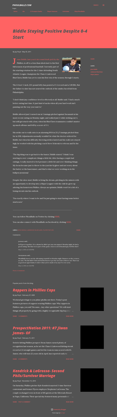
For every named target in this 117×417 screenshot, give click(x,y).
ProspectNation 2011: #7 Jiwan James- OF (40, 330)
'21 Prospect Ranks (35, 11)
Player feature (94, 74)
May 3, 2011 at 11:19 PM (26, 250)
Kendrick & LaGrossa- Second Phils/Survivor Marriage (38, 373)
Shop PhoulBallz (78, 11)
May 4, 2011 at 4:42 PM (26, 266)
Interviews (65, 11)
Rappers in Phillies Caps (34, 290)
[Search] (96, 5)
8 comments (23, 359)
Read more (69, 316)
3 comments (23, 316)
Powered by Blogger (58, 409)
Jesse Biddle (93, 69)
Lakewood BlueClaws (96, 72)
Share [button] (92, 59)
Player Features (51, 11)
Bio (23, 11)
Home (14, 11)
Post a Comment (19, 270)
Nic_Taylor (62, 413)
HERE (57, 216)
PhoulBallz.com (21, 5)
